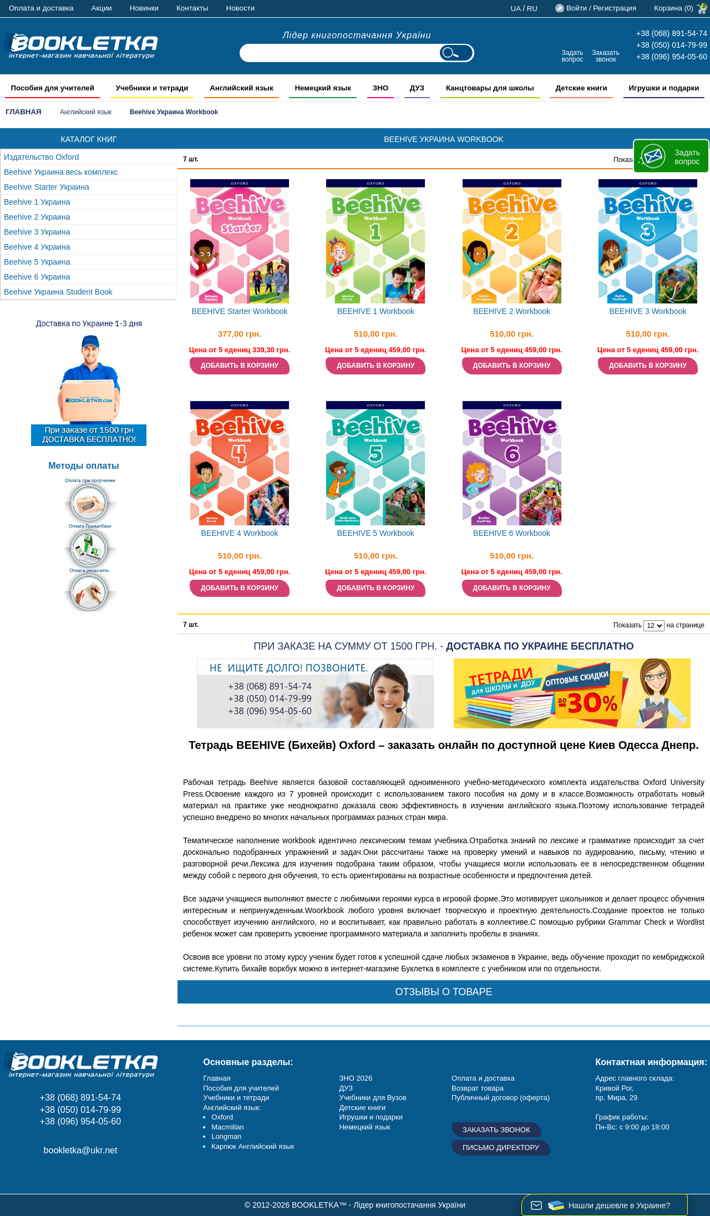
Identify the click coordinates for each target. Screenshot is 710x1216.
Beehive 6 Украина (37, 276)
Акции (102, 8)
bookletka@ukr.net (81, 1150)
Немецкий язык (364, 1127)
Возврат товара (478, 1088)
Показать (627, 160)
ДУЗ (346, 1088)
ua (516, 8)
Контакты (192, 8)
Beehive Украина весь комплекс (61, 172)
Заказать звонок (606, 56)
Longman (226, 1136)
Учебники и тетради (236, 1097)
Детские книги (362, 1107)
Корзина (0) (673, 8)
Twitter (90, 1175)
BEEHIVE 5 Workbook (375, 533)
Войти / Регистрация (601, 8)
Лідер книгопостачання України (357, 35)
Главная (24, 112)
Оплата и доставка (41, 8)
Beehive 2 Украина (37, 216)
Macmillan (227, 1127)
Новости (240, 8)
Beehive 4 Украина (37, 246)
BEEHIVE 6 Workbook (511, 533)
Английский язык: (232, 1107)
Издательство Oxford (41, 157)
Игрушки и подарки (371, 1117)
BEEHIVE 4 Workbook (239, 533)
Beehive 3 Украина (37, 231)
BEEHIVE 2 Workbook (511, 311)
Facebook (15, 1175)
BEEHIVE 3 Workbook (647, 311)
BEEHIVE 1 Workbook (375, 311)
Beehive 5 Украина (37, 261)
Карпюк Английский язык (252, 1146)
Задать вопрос (572, 56)
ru (532, 8)
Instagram (40, 1175)
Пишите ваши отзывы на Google (65, 1175)
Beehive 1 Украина (37, 201)
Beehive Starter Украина (46, 187)
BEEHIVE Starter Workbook (239, 311)
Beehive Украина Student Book (58, 291)
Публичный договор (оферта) (501, 1097)
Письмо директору (501, 1147)
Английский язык (85, 112)
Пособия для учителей (241, 1088)
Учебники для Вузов (372, 1097)
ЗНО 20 (351, 1078)
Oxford (222, 1117)
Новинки (144, 8)
